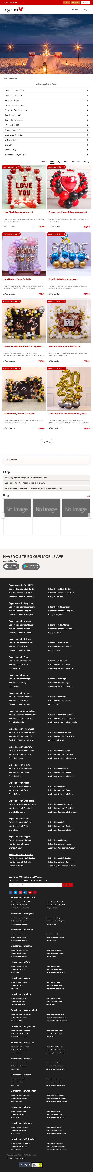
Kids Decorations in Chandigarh (20, 808)
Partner (20, 1155)
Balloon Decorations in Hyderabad (61, 736)
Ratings (86, 161)
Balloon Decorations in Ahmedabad (61, 718)
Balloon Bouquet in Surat (57, 822)
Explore (75, 9)
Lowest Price (75, 161)
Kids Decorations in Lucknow (20, 754)
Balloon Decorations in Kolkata (59, 647)
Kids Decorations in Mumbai (19, 629)
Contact (15, 1155)
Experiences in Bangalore (21, 603)
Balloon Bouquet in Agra (57, 679)
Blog (85, 9)
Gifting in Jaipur (54, 704)
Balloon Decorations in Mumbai (60, 629)
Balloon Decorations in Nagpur (59, 844)
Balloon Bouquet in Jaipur (58, 697)
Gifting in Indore (15, 776)
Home (5, 79)
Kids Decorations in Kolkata (19, 647)
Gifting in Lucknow (16, 758)
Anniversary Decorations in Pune (60, 668)
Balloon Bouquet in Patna (57, 786)
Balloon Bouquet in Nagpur (58, 840)
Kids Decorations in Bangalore (20, 611)
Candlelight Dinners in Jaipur (19, 704)
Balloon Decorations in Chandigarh (61, 808)
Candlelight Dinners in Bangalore (21, 615)
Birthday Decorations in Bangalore (22, 607)
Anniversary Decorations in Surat (60, 830)
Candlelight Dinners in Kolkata (20, 650)
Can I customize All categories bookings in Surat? (25, 483)
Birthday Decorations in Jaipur (20, 697)
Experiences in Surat (19, 818)
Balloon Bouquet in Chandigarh (60, 804)
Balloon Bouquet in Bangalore (59, 607)
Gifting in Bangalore (55, 615)
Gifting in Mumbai (55, 633)
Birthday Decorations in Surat (20, 822)
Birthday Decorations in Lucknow (21, 750)
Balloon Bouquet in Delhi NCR (59, 589)
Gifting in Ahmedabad (17, 722)
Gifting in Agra (14, 686)
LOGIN (66, 2)
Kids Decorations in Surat (18, 826)
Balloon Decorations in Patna (59, 790)
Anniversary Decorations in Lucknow (62, 758)
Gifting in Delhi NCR (55, 597)
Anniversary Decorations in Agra (60, 686)
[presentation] (3, 515)
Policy (29, 1155)
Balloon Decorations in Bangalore (60, 611)
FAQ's (25, 1155)
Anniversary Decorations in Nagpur (61, 848)
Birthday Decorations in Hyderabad (22, 733)
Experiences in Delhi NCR (21, 585)
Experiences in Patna (19, 782)
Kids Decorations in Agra (18, 683)
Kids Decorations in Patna (18, 790)
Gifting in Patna (14, 794)
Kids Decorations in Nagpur (19, 844)
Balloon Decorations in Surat (59, 826)
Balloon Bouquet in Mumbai (58, 625)
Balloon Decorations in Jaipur (59, 700)
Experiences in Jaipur (19, 693)
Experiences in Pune (18, 657)
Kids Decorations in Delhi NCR (20, 593)
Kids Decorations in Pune (18, 665)
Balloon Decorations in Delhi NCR (61, 593)
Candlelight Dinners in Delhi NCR (21, 597)
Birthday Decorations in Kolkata (21, 643)
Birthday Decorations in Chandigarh (22, 804)
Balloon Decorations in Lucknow (60, 754)
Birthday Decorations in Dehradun (22, 858)
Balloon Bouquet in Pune (57, 661)
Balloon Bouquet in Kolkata (58, 643)
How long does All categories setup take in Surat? (26, 477)
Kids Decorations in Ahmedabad (21, 718)
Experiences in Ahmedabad (22, 711)
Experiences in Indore (19, 764)
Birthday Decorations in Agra (20, 679)
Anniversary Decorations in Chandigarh (63, 812)
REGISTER (75, 2)
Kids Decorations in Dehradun (20, 862)
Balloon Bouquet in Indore (58, 768)
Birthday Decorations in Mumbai (21, 625)
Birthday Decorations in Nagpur (21, 840)
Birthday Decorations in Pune (20, 661)
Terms (34, 1155)
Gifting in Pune (14, 668)
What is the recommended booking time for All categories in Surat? (33, 488)
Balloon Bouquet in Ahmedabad (60, 715)
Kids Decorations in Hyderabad (20, 736)
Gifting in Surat (14, 830)
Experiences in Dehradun (21, 854)
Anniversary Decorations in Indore (61, 776)
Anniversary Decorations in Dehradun (62, 866)
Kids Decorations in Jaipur (18, 700)
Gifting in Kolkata (54, 650)
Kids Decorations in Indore (19, 772)
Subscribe (67, 885)
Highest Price (62, 161)
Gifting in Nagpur (15, 848)
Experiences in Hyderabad (21, 729)
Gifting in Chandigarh (17, 812)
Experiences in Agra (18, 675)
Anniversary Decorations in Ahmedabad (63, 722)
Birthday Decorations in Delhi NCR (22, 589)
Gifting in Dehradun (16, 866)
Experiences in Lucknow (20, 747)
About (9, 1155)
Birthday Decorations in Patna (20, 786)
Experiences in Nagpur (20, 836)
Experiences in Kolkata (20, 639)
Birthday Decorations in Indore (20, 768)
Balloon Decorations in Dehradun (60, 862)
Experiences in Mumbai (20, 621)
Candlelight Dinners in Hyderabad (21, 740)
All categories (13, 79)
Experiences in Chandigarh (21, 800)
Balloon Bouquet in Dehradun (59, 858)
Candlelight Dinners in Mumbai (20, 633)
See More (46, 442)
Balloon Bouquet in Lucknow (59, 750)
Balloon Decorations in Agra (58, 683)
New (52, 161)
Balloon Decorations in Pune (59, 665)
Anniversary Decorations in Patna (60, 794)
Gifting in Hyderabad (56, 740)
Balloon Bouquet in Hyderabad (59, 733)
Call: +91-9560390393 (10, 2)
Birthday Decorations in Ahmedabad (22, 715)
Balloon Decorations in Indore (59, 772)
